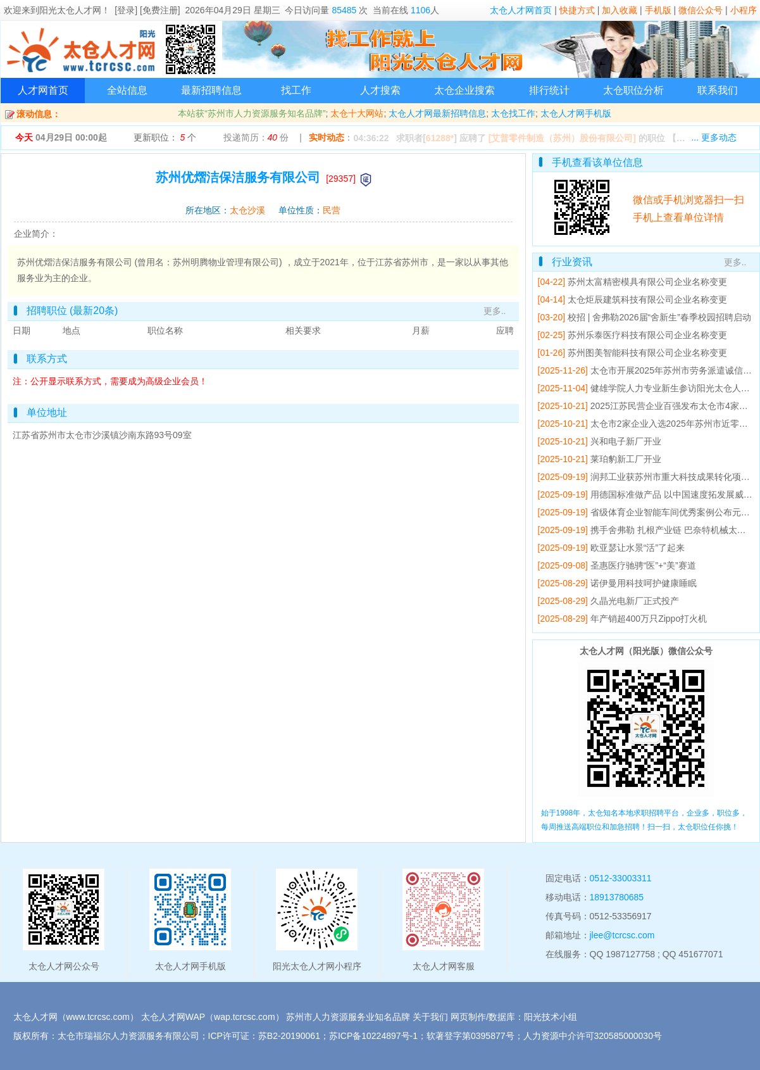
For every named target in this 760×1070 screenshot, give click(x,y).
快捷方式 (577, 10)
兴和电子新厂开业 (625, 441)
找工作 (296, 90)
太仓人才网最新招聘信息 (437, 113)
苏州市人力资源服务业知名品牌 (348, 1017)
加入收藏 (619, 10)
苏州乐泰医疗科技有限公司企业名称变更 (647, 335)
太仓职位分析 (633, 90)
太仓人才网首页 (521, 10)
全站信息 (127, 90)
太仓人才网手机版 (575, 113)
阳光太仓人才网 (70, 10)
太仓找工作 (513, 113)
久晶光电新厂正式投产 (634, 601)
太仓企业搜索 (464, 90)
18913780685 (617, 897)
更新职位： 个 (165, 137)
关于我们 (430, 1017)
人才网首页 (43, 90)
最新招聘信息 (211, 90)
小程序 (743, 10)
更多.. (494, 311)
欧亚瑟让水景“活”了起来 (637, 548)
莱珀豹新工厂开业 (625, 459)
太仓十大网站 (356, 113)
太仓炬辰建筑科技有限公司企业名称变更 (647, 299)
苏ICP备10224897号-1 (373, 1036)
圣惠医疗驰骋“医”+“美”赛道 (643, 565)
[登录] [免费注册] (147, 10)
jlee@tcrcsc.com (622, 935)
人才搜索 (380, 90)
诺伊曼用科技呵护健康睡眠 (643, 583)
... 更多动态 (714, 137)
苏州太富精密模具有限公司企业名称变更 (647, 282)
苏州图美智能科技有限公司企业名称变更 (647, 353)
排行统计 (549, 90)
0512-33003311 (621, 878)
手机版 (658, 10)
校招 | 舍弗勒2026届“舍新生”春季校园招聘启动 (659, 317)
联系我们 (717, 90)
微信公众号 (700, 10)
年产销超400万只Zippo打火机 (648, 619)
